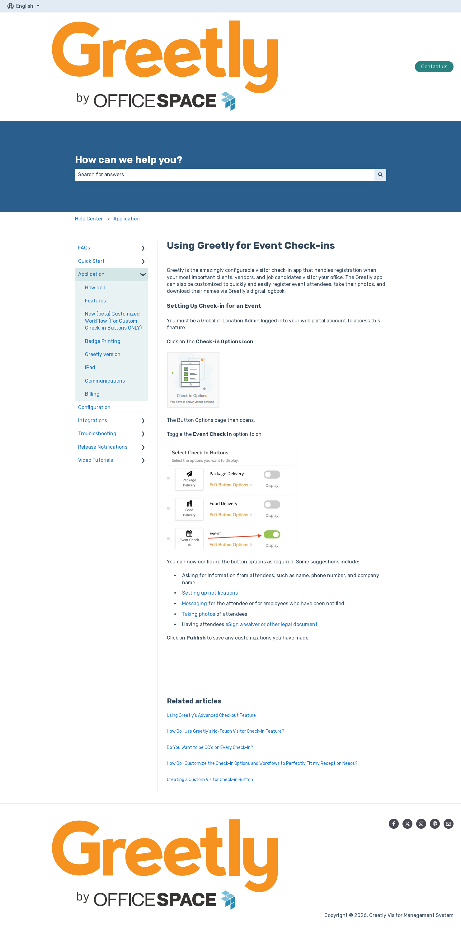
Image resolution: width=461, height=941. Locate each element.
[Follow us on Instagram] (421, 824)
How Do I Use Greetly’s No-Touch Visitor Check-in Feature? (225, 731)
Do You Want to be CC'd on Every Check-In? (210, 747)
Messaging (194, 603)
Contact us (434, 67)
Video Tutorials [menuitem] (95, 460)
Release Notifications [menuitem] (102, 447)
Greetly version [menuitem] (102, 354)
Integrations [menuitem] (92, 420)
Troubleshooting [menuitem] (97, 434)
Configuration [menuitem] (94, 407)
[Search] (380, 175)
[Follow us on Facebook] (394, 824)
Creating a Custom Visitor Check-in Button (210, 779)
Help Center (89, 219)
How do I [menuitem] (95, 288)
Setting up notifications (210, 593)
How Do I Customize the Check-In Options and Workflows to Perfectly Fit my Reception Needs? (262, 763)
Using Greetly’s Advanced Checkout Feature (211, 715)
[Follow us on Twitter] (407, 824)
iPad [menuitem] (90, 367)
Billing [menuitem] (92, 394)
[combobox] (224, 175)
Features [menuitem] (95, 301)
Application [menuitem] (91, 274)
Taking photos (198, 614)
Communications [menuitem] (105, 381)
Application (126, 219)
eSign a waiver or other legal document (271, 624)
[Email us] (449, 824)
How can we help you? (128, 160)
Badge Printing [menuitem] (102, 341)
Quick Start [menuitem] (91, 261)
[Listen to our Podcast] (435, 824)
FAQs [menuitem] (84, 248)
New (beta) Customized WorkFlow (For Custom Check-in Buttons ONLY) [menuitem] (113, 321)
